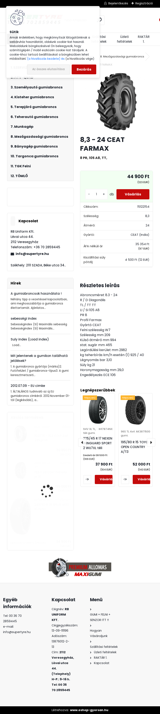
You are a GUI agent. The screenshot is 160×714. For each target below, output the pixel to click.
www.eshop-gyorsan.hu (89, 710)
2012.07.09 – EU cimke (28, 386)
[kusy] (96, 194)
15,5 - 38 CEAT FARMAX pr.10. (50, 474)
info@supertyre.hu (32, 253)
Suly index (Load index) (30, 339)
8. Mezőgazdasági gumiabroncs (122, 56)
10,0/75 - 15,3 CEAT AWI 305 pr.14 (51, 438)
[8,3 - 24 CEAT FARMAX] (116, 101)
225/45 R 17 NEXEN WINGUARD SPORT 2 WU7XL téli (97, 443)
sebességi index (24, 318)
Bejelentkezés (118, 3)
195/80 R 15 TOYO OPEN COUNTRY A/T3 (134, 447)
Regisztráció (144, 3)
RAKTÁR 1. (144, 39)
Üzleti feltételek (124, 39)
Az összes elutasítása (48, 69)
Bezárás (84, 69)
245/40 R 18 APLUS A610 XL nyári (51, 507)
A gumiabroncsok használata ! (36, 293)
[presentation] (82, 442)
